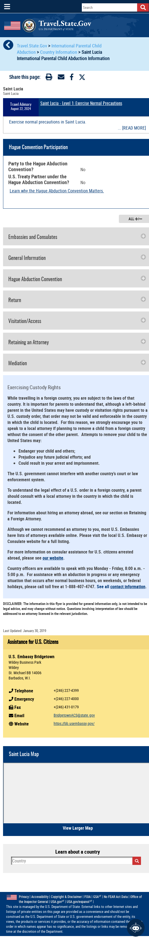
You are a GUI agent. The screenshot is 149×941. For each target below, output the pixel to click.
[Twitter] (82, 77)
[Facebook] (71, 78)
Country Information (58, 52)
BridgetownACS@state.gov (74, 715)
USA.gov (57, 902)
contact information (127, 587)
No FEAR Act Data (116, 897)
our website (53, 558)
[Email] (61, 78)
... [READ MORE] (132, 128)
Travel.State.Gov (32, 45)
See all (103, 587)
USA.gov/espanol (79, 902)
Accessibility (39, 897)
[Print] (49, 78)
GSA (97, 897)
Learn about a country (77, 851)
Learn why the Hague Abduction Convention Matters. (57, 191)
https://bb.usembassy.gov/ (74, 723)
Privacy (24, 897)
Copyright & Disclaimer (66, 897)
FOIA (87, 897)
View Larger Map (78, 828)
